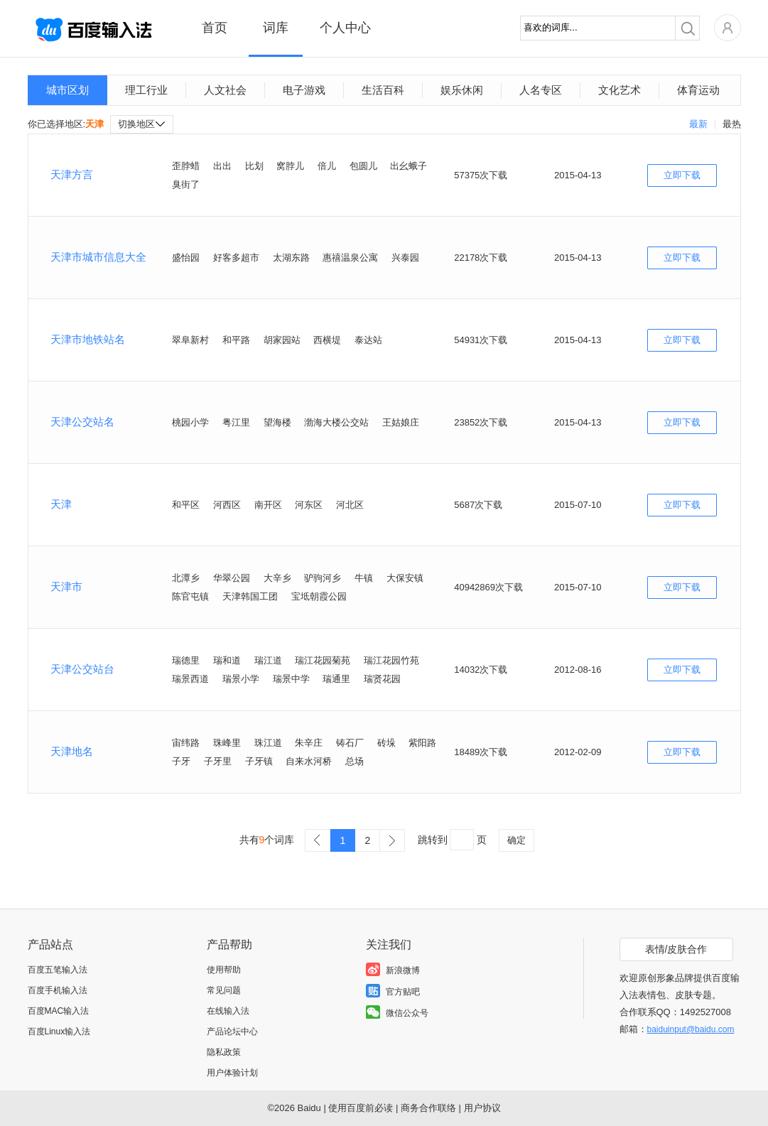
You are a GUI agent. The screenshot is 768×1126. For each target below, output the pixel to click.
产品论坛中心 (232, 1031)
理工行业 (146, 90)
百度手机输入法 (57, 990)
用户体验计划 (232, 1073)
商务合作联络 (428, 1108)
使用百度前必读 (360, 1108)
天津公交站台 (82, 669)
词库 (275, 28)
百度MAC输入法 (59, 1011)
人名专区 (540, 90)
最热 (732, 124)
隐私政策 (224, 1052)
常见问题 (224, 990)
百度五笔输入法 (57, 970)
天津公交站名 (82, 422)
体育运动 (698, 90)
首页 (214, 28)
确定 (516, 840)
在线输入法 (228, 1011)
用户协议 (482, 1108)
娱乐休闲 (461, 90)
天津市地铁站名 (87, 339)
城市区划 (67, 90)
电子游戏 (304, 90)
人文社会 (225, 90)
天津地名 (71, 751)
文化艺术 (619, 90)
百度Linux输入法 (59, 1031)
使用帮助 (224, 970)
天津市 (66, 586)
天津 (61, 504)
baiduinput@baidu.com (691, 1029)
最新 (698, 124)
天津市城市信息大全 (98, 257)
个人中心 (345, 28)
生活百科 (383, 90)
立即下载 (682, 175)
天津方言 (71, 174)
